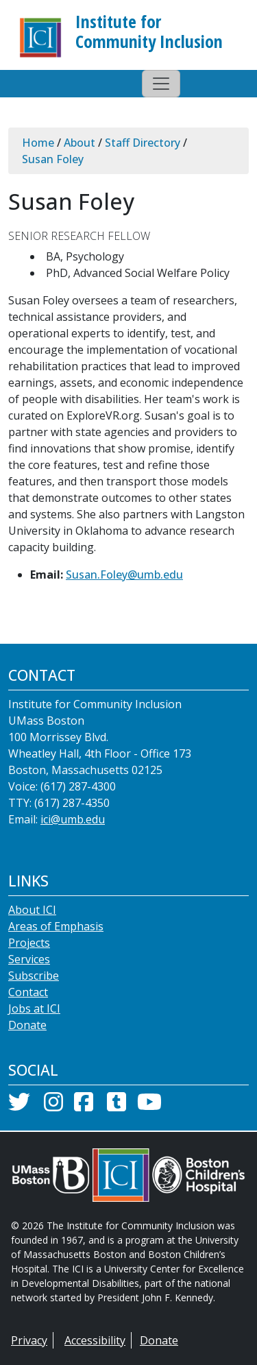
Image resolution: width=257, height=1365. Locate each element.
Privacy (29, 1340)
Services (29, 959)
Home (38, 142)
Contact (28, 992)
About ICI (32, 909)
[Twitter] (19, 1105)
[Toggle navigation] (161, 83)
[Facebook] (83, 1105)
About (79, 142)
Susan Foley (53, 159)
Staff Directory (142, 142)
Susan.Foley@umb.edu (124, 574)
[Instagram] (53, 1105)
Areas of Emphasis (55, 926)
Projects (29, 942)
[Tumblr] (116, 1105)
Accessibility (94, 1340)
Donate (27, 1024)
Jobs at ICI (34, 1008)
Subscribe (33, 975)
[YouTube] (149, 1105)
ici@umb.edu (72, 819)
